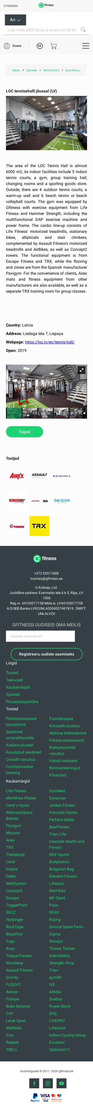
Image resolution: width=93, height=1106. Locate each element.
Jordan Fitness (62, 805)
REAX (54, 912)
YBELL (12, 1049)
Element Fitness (63, 876)
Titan (53, 970)
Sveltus (55, 999)
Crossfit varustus (20, 759)
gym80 (55, 977)
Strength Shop (61, 963)
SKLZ (11, 912)
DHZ (53, 1013)
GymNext (57, 790)
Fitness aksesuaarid (66, 740)
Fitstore (12, 999)
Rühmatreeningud (64, 768)
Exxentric (57, 1042)
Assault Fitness (19, 970)
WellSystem (16, 883)
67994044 (11, 6)
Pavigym (13, 825)
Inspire (12, 869)
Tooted (12, 672)
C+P (9, 1013)
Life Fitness (16, 790)
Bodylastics (59, 861)
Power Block (60, 1006)
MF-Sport (57, 898)
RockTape (14, 926)
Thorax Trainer (62, 948)
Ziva (10, 1035)
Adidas (55, 991)
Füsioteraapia (61, 718)
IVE (52, 984)
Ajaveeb (13, 694)
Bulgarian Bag (61, 869)
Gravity (12, 977)
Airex (10, 840)
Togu (10, 941)
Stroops (56, 941)
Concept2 (14, 890)
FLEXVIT (13, 984)
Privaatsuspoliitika (22, 701)
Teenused (14, 680)
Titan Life (57, 834)
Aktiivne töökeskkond (67, 733)
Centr (10, 861)
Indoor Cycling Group (67, 1035)
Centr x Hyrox (17, 805)
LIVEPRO (57, 1020)
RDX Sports (59, 854)
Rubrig (55, 919)
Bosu (10, 948)
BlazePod (14, 934)
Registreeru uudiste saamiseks (46, 654)
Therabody (15, 854)
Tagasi (25, 431)
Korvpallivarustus (64, 725)
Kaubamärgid (18, 687)
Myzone (13, 833)
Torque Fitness (19, 955)
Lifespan (56, 883)
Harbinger (14, 919)
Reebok (12, 1042)
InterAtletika (59, 955)
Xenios (12, 991)
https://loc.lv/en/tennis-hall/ (50, 342)
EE (39, 46)
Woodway (14, 963)
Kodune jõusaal (19, 745)
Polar (53, 905)
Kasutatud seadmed (23, 752)
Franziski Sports (63, 812)
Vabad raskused (63, 760)
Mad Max (57, 890)
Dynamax (57, 798)
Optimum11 (59, 1049)
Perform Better (61, 819)
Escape (12, 898)
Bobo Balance (18, 1006)
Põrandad (57, 775)
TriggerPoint (16, 905)
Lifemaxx (57, 1028)
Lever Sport (16, 1020)
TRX (9, 847)
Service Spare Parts (66, 926)
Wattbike (13, 1028)
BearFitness (59, 827)
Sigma (55, 934)
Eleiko (11, 876)
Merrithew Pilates (21, 798)
